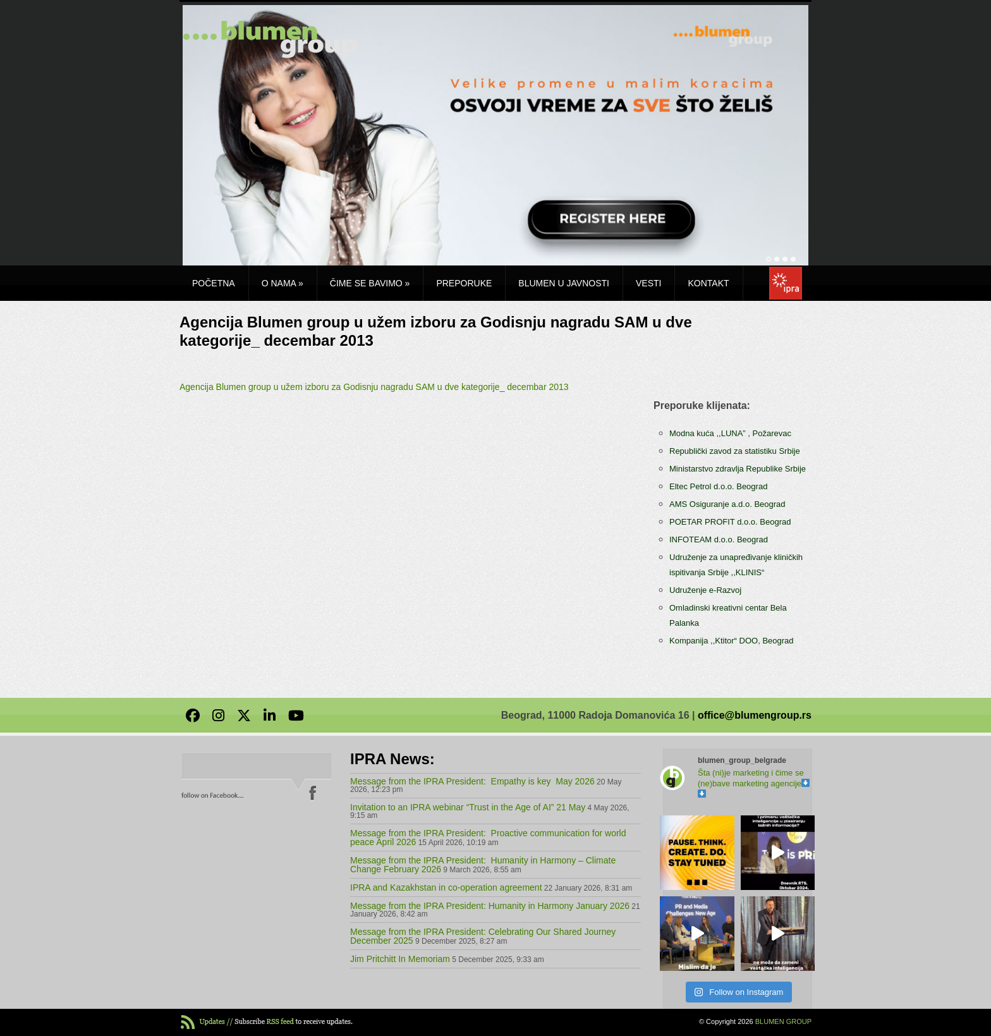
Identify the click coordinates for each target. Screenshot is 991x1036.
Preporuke (464, 283)
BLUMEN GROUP (783, 1021)
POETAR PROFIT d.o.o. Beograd (730, 522)
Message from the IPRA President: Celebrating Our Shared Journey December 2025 (483, 936)
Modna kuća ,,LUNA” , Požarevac (730, 433)
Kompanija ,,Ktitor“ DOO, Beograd (731, 640)
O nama (282, 283)
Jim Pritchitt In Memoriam (400, 959)
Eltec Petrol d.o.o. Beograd (718, 486)
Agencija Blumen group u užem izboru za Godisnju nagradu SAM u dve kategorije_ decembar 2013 (374, 387)
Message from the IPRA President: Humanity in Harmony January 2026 (489, 906)
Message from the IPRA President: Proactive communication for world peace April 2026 (488, 837)
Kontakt (708, 283)
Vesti (648, 283)
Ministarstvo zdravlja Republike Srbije (737, 468)
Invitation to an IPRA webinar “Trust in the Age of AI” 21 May (467, 807)
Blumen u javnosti (563, 283)
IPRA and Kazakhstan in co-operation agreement (446, 887)
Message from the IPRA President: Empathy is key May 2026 (472, 781)
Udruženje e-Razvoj (705, 590)
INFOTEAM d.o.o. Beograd (718, 539)
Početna (213, 283)
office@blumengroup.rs (755, 715)
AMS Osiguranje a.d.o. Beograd (727, 504)
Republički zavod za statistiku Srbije (734, 451)
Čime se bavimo (370, 283)
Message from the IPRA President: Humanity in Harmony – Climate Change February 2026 (483, 864)
